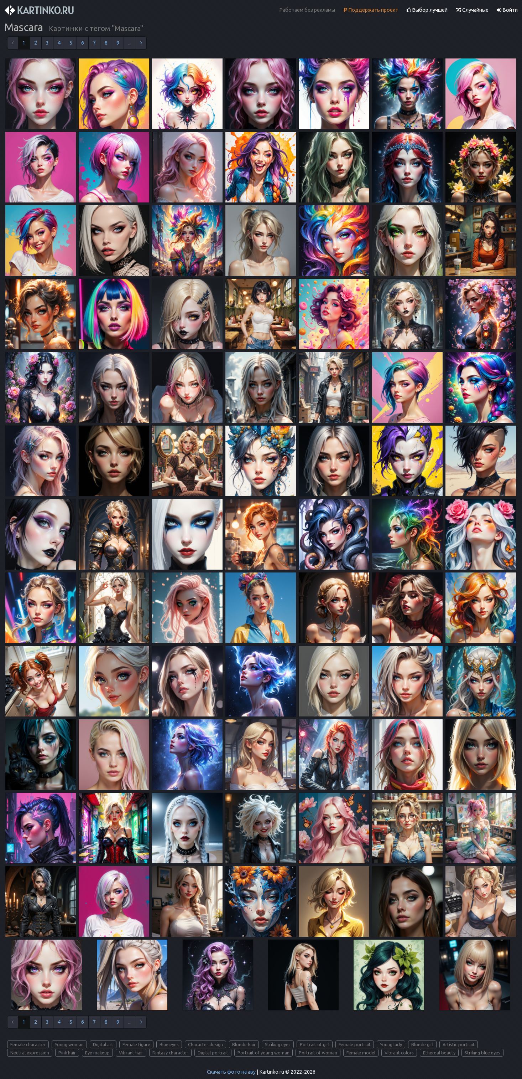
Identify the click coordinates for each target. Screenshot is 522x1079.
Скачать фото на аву (231, 1072)
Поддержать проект (371, 10)
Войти (507, 10)
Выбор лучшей (427, 10)
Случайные (472, 10)
